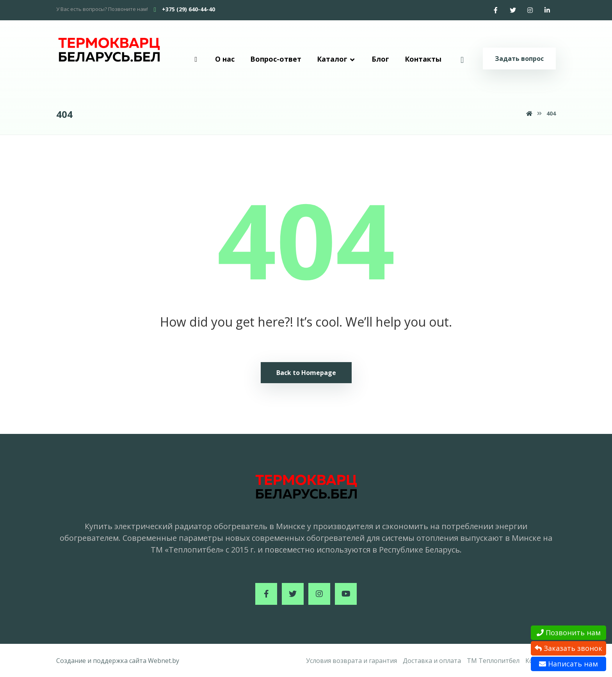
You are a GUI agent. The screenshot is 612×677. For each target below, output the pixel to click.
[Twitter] (513, 10)
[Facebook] (495, 10)
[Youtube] (346, 594)
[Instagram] (530, 10)
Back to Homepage (306, 372)
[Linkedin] (547, 10)
